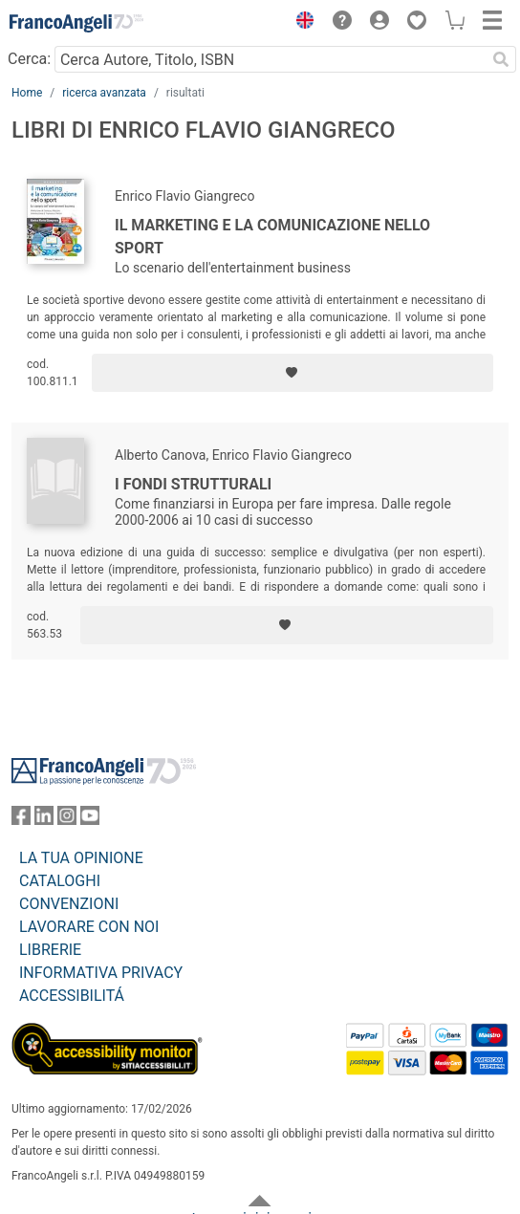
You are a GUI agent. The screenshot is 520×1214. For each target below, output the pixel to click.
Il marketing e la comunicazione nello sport (272, 236)
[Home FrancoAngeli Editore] (76, 23)
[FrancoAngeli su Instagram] (66, 820)
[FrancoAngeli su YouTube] (89, 820)
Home (26, 92)
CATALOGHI (59, 881)
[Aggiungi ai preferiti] (292, 373)
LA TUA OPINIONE (81, 858)
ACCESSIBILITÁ (71, 995)
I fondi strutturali (193, 484)
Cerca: (29, 59)
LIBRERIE (50, 950)
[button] (300, 23)
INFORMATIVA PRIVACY (101, 973)
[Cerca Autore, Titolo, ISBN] (270, 59)
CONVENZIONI (69, 904)
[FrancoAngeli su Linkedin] (44, 820)
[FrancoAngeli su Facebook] (21, 820)
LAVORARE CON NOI (89, 927)
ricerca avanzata (104, 92)
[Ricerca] (501, 59)
